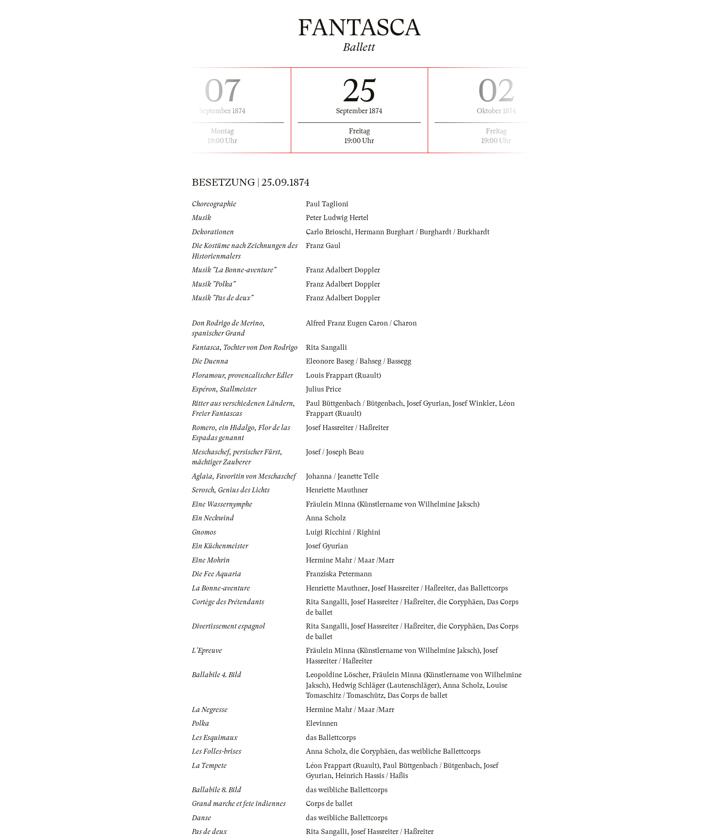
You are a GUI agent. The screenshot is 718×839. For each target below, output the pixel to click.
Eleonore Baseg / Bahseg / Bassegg (358, 361)
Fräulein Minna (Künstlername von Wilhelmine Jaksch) (392, 504)
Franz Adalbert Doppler (343, 270)
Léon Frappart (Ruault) (342, 766)
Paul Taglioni (327, 204)
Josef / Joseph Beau (335, 452)
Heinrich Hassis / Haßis (371, 776)
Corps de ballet (329, 804)
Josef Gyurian (428, 403)
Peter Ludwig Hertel (337, 218)
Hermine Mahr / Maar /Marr (350, 560)
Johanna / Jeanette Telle (342, 476)
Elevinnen (321, 723)
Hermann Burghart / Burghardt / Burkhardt (422, 232)
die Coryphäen (460, 602)
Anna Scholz (326, 518)
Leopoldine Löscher (337, 675)
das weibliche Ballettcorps (439, 751)
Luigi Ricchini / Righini (343, 532)
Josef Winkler (473, 403)
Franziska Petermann (339, 574)
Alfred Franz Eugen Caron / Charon (361, 323)
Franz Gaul (323, 246)
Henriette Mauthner (337, 490)
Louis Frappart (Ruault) (343, 375)
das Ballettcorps (483, 588)
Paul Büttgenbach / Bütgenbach (354, 403)
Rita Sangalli (326, 347)
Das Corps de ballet (417, 695)
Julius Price (323, 389)
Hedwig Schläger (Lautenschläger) (385, 685)
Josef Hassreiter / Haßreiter (347, 428)
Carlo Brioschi (328, 232)
